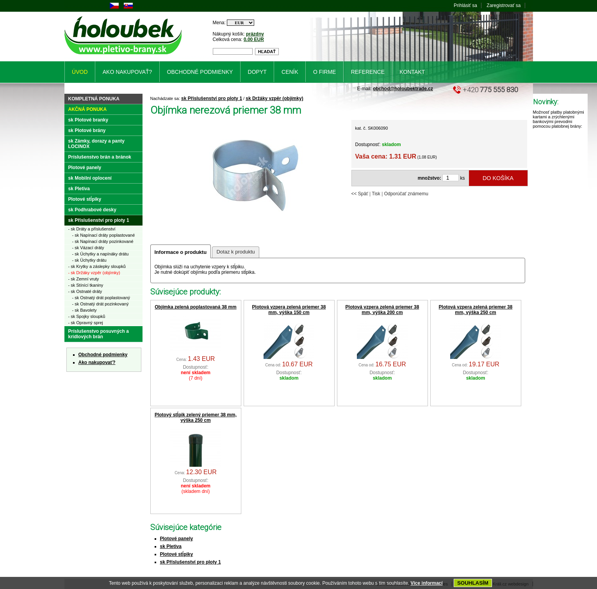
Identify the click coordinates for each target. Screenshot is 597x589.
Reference (368, 72)
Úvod (79, 72)
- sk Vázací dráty (88, 247)
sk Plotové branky (88, 120)
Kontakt (412, 72)
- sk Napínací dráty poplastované (103, 235)
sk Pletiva (171, 546)
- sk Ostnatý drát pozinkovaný (100, 304)
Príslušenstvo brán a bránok (99, 157)
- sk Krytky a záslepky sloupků (97, 266)
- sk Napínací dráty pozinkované (103, 241)
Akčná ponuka (87, 109)
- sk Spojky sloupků (86, 316)
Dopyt (257, 72)
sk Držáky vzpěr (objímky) (274, 98)
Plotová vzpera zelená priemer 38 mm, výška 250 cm (476, 309)
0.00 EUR (254, 39)
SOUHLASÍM (472, 583)
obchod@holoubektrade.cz (403, 88)
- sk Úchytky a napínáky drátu (100, 254)
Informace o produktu (181, 252)
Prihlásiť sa (465, 5)
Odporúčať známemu (406, 193)
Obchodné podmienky (103, 354)
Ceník (290, 72)
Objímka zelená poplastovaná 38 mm (195, 307)
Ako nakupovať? (97, 362)
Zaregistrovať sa (503, 5)
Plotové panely (176, 538)
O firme (324, 72)
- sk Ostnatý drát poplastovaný (101, 297)
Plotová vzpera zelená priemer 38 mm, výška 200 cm (382, 309)
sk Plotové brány (87, 130)
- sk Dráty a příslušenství (92, 229)
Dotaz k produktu (235, 252)
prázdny (255, 34)
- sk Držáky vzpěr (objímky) (94, 272)
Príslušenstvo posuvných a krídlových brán (98, 333)
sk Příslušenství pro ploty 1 (211, 98)
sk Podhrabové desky (92, 209)
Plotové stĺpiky (176, 554)
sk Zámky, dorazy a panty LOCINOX (96, 143)
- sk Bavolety (84, 310)
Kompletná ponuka (93, 99)
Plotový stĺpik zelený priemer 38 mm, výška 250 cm (196, 417)
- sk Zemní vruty (83, 279)
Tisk (376, 193)
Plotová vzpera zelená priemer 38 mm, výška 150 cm (289, 309)
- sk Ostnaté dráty (85, 291)
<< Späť (359, 193)
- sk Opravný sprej (85, 322)
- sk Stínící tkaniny (85, 285)
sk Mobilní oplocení (90, 178)
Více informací (427, 583)
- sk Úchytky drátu (89, 260)
